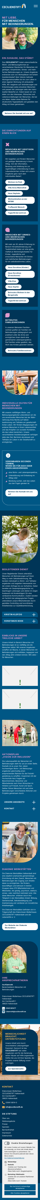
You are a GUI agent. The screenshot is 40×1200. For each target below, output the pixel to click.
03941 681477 (11, 1008)
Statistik (9, 1164)
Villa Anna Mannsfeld (17, 188)
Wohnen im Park (15, 182)
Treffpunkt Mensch (16, 207)
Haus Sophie (13, 287)
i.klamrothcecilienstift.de (16, 1011)
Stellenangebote (8, 1121)
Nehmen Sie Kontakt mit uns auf (19, 113)
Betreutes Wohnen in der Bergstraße (19, 293)
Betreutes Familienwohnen (19, 350)
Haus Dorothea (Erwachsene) (14, 274)
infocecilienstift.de (14, 1107)
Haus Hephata (14, 193)
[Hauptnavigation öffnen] (36, 6)
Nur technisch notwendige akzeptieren (20, 1187)
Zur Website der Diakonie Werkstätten (16, 926)
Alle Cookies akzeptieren (20, 1193)
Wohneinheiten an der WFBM (17, 200)
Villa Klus (12, 281)
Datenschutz (7, 1136)
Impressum (6, 1133)
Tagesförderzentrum (17, 213)
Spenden (5, 1127)
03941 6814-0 (11, 1102)
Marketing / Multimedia (14, 1174)
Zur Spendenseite (16, 1069)
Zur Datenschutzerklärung (14, 1158)
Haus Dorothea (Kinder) (18, 267)
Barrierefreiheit (8, 1130)
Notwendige (10, 1162)
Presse (4, 1124)
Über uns (5, 1118)
